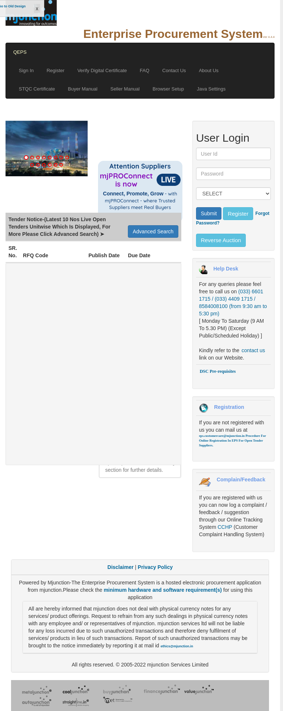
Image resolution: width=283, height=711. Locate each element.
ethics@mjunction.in (177, 646)
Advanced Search (153, 231)
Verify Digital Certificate (102, 70)
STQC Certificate (37, 89)
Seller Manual (125, 89)
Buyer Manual (82, 89)
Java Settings (211, 89)
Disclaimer (121, 567)
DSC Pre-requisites (218, 371)
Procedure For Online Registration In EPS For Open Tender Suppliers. (232, 440)
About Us (209, 70)
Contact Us (174, 70)
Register (55, 70)
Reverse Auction (221, 240)
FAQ (144, 70)
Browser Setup (168, 89)
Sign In (26, 70)
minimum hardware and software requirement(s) (163, 590)
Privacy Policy (155, 567)
